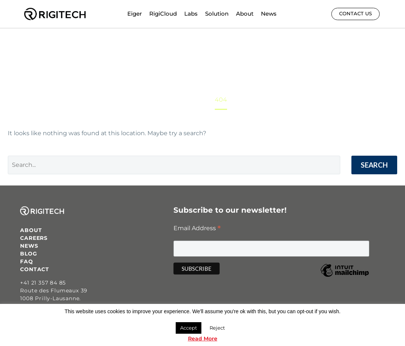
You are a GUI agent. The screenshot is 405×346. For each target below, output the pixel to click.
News (269, 13)
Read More (202, 338)
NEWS (29, 245)
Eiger (134, 13)
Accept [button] (188, 328)
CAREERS (34, 238)
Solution (217, 13)
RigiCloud (163, 13)
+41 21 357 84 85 (43, 282)
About (244, 13)
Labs (191, 13)
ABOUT (31, 230)
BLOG (28, 253)
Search (374, 165)
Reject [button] (217, 328)
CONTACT (34, 269)
